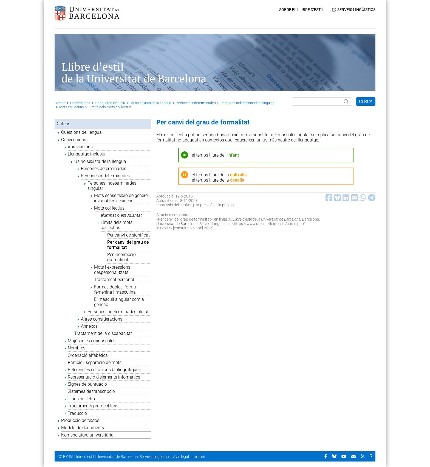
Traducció (77, 413)
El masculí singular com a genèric (119, 302)
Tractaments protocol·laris (93, 405)
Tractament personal (114, 279)
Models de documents (82, 427)
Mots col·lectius (71, 107)
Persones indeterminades (196, 103)
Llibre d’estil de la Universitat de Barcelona (133, 73)
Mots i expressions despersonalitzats (112, 270)
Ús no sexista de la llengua (150, 103)
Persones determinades (103, 168)
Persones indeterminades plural (117, 311)
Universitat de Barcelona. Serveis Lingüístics (134, 456)
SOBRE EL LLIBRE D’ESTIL (301, 9)
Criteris (60, 103)
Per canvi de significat (128, 235)
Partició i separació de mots (94, 362)
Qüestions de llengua (81, 132)
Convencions (80, 103)
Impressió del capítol (173, 205)
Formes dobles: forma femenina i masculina (115, 289)
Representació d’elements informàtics (104, 377)
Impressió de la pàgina (215, 205)
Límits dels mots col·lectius (110, 107)
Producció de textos (80, 420)
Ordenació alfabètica (88, 355)
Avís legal (181, 456)
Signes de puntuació (87, 384)
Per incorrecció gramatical (121, 257)
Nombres (76, 348)
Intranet (198, 456)
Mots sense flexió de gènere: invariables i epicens (121, 198)
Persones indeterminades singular (247, 103)
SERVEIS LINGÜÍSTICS (356, 9)
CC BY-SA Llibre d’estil (75, 456)
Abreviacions (80, 146)
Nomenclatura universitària (87, 435)
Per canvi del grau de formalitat (128, 245)
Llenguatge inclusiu (110, 103)
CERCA (365, 101)
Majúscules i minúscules (91, 340)
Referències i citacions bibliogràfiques (104, 369)
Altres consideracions (101, 319)
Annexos (89, 326)
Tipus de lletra (81, 398)
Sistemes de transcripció (91, 391)
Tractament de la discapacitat (103, 333)
